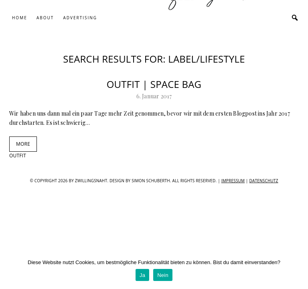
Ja (142, 275)
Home (19, 17)
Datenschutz (263, 180)
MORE (23, 143)
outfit (17, 155)
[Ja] (298, 271)
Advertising (80, 17)
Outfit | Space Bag (154, 84)
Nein (162, 275)
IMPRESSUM (233, 180)
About (45, 17)
